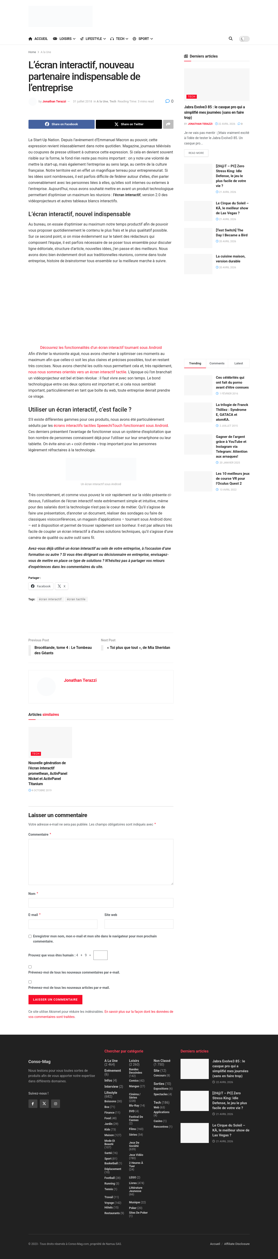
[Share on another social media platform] (168, 124)
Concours (160, 1075)
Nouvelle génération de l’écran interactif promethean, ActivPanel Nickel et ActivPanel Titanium (47, 773)
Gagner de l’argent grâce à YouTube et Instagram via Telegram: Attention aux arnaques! (231, 447)
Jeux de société (134, 1144)
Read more (198, 152)
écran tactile (76, 599)
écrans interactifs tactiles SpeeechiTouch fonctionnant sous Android (111, 425)
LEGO (132, 1177)
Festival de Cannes (136, 1118)
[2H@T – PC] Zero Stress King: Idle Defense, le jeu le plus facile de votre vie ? (231, 176)
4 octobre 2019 (40, 790)
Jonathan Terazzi (54, 101)
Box (107, 1107)
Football (110, 1178)
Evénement (113, 1070)
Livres (133, 1183)
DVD (131, 1111)
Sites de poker (138, 1212)
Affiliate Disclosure (237, 1244)
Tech (117, 39)
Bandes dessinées (135, 1071)
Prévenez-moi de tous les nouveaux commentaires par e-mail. (74, 972)
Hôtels (109, 1207)
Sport (141, 39)
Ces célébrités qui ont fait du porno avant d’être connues (232, 382)
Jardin (109, 1124)
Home (32, 52)
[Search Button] (231, 39)
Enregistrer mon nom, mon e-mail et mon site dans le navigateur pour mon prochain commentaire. (95, 938)
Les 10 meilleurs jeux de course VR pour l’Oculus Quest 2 (233, 479)
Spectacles (161, 1094)
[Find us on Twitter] (44, 1103)
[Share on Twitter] (129, 124)
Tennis (109, 1189)
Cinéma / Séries (135, 1096)
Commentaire (40, 834)
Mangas (134, 1086)
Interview (111, 1086)
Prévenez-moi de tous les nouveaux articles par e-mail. (69, 988)
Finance (109, 1112)
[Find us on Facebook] (32, 1103)
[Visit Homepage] (60, 16)
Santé (108, 1153)
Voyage (109, 1202)
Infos (108, 1080)
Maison (109, 1135)
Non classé (162, 1061)
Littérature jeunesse (135, 1189)
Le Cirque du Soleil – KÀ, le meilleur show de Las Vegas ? (232, 208)
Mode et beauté (110, 1142)
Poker (133, 1208)
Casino (158, 1121)
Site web (111, 915)
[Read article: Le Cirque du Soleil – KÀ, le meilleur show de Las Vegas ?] (198, 211)
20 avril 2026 (226, 241)
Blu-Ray (134, 1105)
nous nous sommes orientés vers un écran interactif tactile (77, 372)
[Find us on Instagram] (55, 1103)
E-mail (34, 914)
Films (132, 1129)
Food (108, 1118)
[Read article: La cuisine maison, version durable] (198, 264)
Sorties (159, 1084)
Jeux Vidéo (136, 1155)
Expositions (161, 1088)
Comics (134, 1080)
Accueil (38, 39)
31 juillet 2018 (82, 101)
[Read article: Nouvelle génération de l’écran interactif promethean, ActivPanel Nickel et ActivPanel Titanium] (50, 742)
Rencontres (161, 1126)
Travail (109, 1197)
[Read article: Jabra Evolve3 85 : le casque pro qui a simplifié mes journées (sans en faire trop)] (217, 84)
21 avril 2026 (226, 192)
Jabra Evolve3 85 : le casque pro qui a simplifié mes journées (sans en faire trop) (214, 112)
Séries (133, 1134)
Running (110, 1183)
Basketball (111, 1163)
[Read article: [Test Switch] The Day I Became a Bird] (198, 238)
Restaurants (112, 1213)
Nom (33, 893)
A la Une (46, 52)
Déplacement (113, 1169)
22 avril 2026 (225, 123)
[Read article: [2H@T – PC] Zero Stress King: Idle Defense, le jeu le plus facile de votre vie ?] (198, 174)
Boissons (110, 1101)
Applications (161, 1112)
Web (156, 1107)
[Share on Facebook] (61, 124)
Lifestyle (91, 39)
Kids (107, 1129)
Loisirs (62, 39)
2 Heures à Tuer (136, 1164)
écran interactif (50, 599)
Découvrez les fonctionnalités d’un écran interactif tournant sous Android (101, 347)
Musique (134, 1202)
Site (157, 1070)
